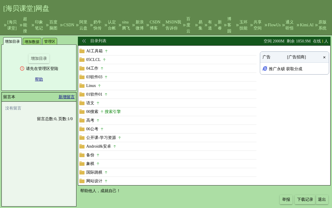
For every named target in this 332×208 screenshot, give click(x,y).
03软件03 (94, 77)
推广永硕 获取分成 (285, 69)
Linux (91, 85)
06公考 (92, 129)
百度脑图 (53, 25)
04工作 (92, 68)
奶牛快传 (97, 25)
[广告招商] (296, 57)
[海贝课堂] (12, 25)
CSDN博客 (155, 25)
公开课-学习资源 (101, 137)
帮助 (39, 79)
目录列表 (98, 41)
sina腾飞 (126, 25)
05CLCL (93, 59)
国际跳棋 (94, 172)
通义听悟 (290, 25)
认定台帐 (112, 25)
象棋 (90, 163)
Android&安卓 (98, 146)
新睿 (220, 25)
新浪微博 (140, 25)
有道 (210, 25)
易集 (200, 25)
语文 (90, 103)
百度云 (188, 25)
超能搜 (25, 25)
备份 (90, 155)
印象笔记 (39, 25)
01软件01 (94, 94)
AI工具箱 (94, 51)
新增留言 (67, 97)
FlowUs (274, 25)
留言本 (9, 97)
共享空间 (258, 25)
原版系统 (322, 25)
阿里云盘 (83, 25)
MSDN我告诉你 (173, 25)
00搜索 (92, 111)
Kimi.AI (307, 25)
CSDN (68, 25)
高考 (90, 120)
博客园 (229, 25)
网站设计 (94, 181)
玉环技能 (243, 25)
